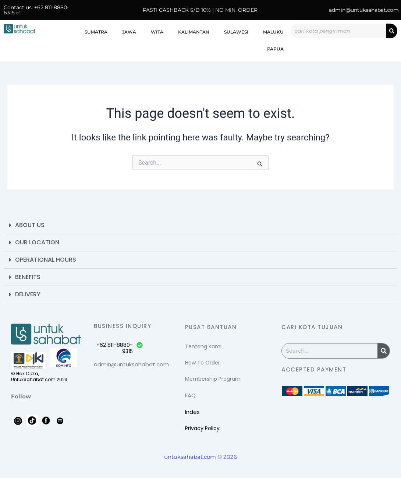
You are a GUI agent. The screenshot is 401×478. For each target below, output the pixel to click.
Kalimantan (193, 32)
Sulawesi (236, 32)
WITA (157, 32)
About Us (30, 225)
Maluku (273, 32)
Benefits (27, 277)
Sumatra (96, 32)
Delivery (27, 294)
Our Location (37, 242)
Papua (275, 49)
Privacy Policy (202, 428)
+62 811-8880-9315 (114, 348)
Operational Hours (45, 259)
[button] (200, 225)
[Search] (391, 31)
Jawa (129, 32)
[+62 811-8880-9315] (139, 345)
